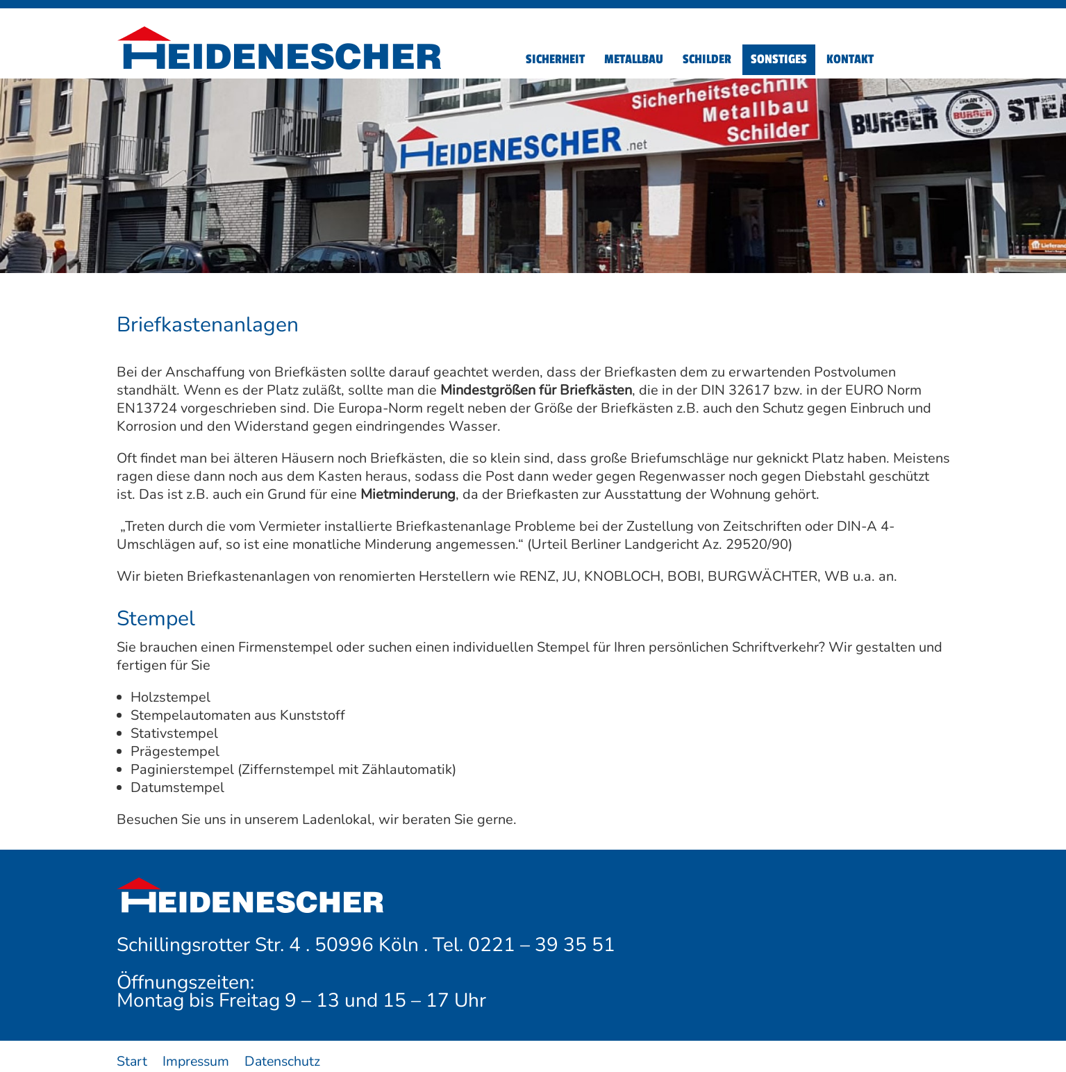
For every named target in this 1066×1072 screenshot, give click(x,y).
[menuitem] (555, 59)
